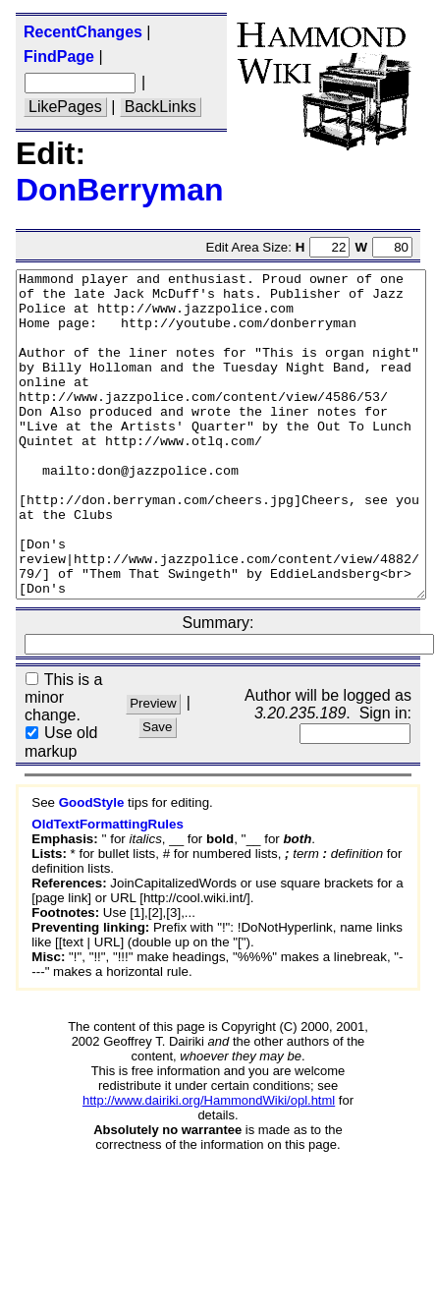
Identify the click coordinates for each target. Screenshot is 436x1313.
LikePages (65, 106)
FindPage (59, 56)
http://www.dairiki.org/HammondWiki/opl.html (208, 1165)
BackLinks (160, 106)
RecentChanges (83, 32)
